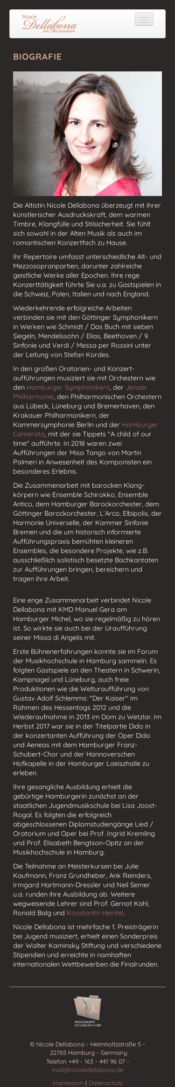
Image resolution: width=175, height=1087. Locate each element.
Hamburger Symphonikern (68, 387)
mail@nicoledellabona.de (87, 1069)
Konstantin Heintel (95, 913)
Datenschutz (106, 1083)
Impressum (69, 1083)
